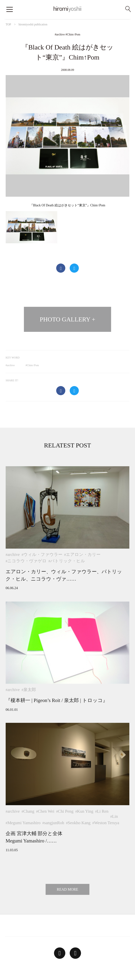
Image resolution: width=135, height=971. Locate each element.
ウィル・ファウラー (42, 554)
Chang (28, 811)
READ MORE (67, 889)
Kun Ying (85, 811)
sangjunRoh (54, 822)
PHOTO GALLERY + (67, 319)
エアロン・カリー (83, 554)
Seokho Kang (79, 822)
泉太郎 (29, 689)
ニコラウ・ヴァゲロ (27, 560)
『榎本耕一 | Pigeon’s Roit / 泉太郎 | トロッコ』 (57, 700)
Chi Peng (66, 811)
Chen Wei (46, 811)
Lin (115, 816)
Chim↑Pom (73, 34)
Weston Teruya (106, 822)
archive (60, 34)
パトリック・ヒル (67, 560)
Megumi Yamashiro (23, 822)
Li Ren (102, 811)
